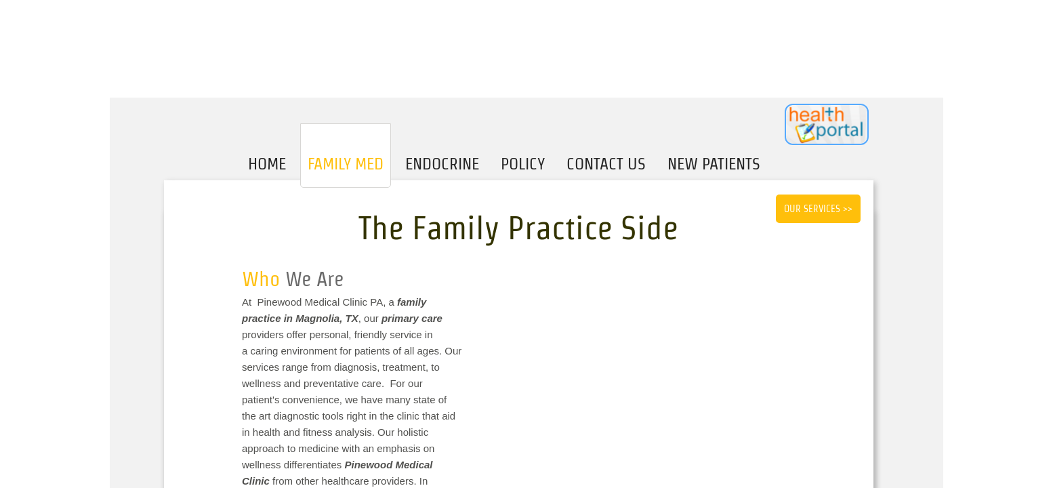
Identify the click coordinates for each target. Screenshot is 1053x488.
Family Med (346, 164)
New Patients (713, 164)
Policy (523, 164)
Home (267, 164)
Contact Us (606, 164)
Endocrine (442, 164)
